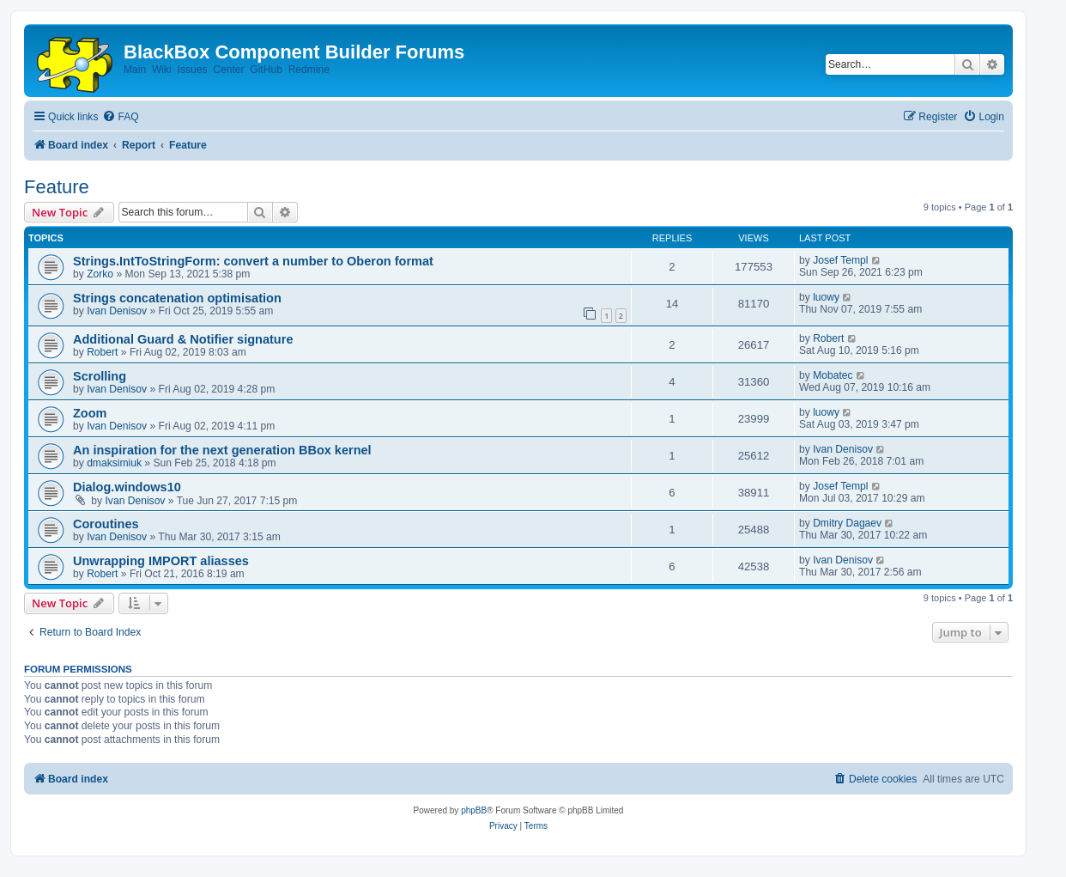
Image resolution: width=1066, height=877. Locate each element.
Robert (102, 352)
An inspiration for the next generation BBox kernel (222, 450)
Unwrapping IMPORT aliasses (161, 561)
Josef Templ (840, 260)
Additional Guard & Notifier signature (183, 339)
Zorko (100, 274)
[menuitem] (120, 117)
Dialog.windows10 (127, 487)
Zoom (90, 413)
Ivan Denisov (117, 311)
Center (228, 70)
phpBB (474, 810)
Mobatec (832, 375)
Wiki (162, 70)
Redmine (309, 70)
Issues (193, 70)
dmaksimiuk (114, 463)
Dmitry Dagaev (847, 523)
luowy (826, 297)
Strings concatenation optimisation (177, 298)
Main (135, 70)
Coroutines (106, 524)
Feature (56, 187)
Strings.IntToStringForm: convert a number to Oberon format (253, 261)
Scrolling (99, 376)
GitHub (266, 70)
